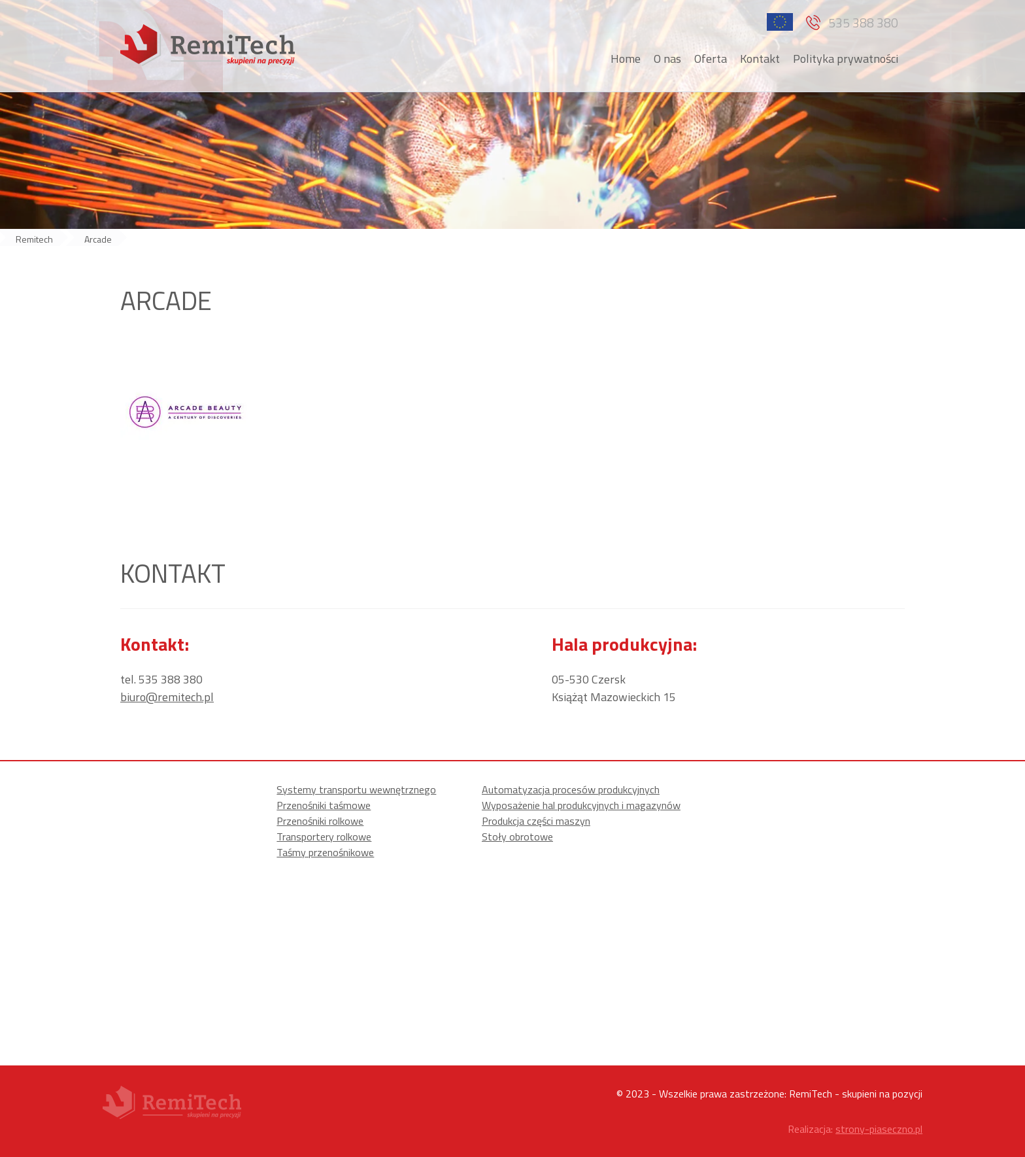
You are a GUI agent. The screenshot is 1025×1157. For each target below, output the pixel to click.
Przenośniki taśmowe (324, 805)
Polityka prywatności (845, 58)
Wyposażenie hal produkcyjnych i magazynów (581, 805)
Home (626, 58)
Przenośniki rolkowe (320, 821)
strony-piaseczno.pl (878, 1129)
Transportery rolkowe (324, 836)
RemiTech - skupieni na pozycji (855, 1093)
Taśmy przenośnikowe (325, 852)
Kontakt (760, 58)
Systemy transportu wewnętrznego (356, 789)
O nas (667, 58)
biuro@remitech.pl (167, 697)
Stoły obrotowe (517, 836)
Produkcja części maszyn (536, 821)
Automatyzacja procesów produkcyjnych (571, 789)
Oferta (710, 58)
